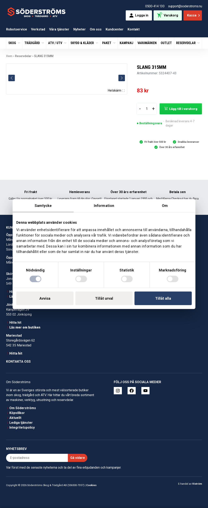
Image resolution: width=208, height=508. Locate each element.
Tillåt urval (104, 298)
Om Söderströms (22, 408)
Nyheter (79, 29)
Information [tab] (104, 205)
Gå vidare (77, 458)
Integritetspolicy (22, 427)
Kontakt (134, 29)
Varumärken (147, 43)
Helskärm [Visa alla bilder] (116, 90)
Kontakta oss (18, 361)
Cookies (91, 485)
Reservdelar (186, 43)
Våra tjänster (59, 29)
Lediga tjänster (21, 423)
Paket (107, 43)
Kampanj (126, 43)
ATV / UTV (55, 43)
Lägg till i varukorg (183, 109)
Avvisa (44, 298)
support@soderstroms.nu (185, 6)
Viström (197, 483)
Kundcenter (115, 29)
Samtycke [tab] (43, 205)
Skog (12, 43)
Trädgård (32, 43)
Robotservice (16, 29)
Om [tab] (165, 205)
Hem (9, 56)
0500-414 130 (154, 6)
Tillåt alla (163, 298)
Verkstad (38, 29)
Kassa (194, 15)
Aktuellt (15, 418)
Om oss (96, 29)
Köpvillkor (17, 413)
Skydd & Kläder (82, 43)
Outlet (166, 43)
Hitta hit (15, 322)
